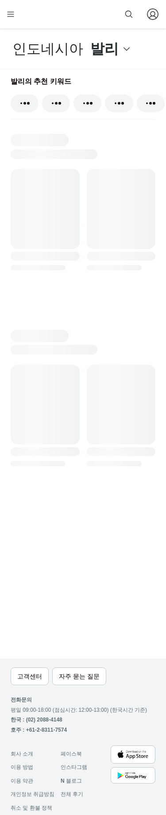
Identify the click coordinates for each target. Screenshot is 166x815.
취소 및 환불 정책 (31, 808)
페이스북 (71, 754)
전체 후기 (72, 794)
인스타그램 (74, 767)
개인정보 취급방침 (32, 794)
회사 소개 (22, 754)
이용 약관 (22, 781)
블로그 (71, 781)
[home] (39, 14)
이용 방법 (22, 767)
